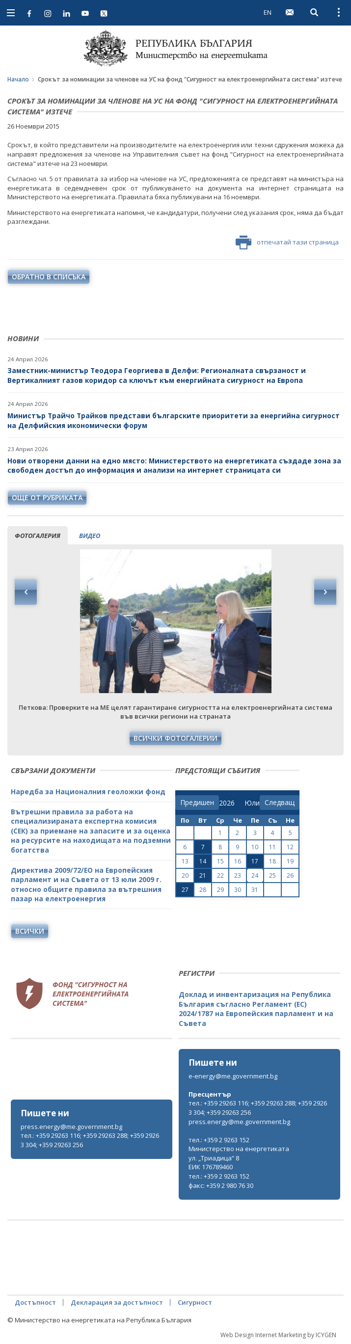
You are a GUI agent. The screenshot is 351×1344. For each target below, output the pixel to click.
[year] (227, 803)
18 (272, 861)
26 (290, 875)
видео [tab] (89, 535)
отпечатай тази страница (287, 242)
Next (325, 592)
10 (254, 847)
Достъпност (35, 1302)
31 (254, 890)
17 (254, 861)
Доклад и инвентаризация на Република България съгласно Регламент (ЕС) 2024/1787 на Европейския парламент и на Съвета (256, 1009)
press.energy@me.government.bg (71, 1126)
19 (290, 861)
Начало (18, 79)
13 (185, 861)
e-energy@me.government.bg (233, 1076)
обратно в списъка (48, 276)
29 (220, 890)
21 (202, 875)
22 (220, 875)
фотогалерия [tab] (37, 535)
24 (254, 875)
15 (220, 861)
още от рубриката (47, 497)
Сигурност (195, 1302)
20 (185, 875)
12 (290, 847)
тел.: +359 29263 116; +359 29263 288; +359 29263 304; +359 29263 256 (90, 1140)
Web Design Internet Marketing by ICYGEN (278, 1335)
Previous (26, 592)
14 (202, 861)
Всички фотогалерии (175, 738)
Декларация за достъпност (117, 1302)
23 (237, 875)
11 (272, 847)
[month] (252, 803)
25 (272, 875)
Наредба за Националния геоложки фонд (88, 791)
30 (237, 890)
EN (267, 12)
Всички (29, 931)
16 (237, 861)
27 (185, 890)
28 (202, 890)
